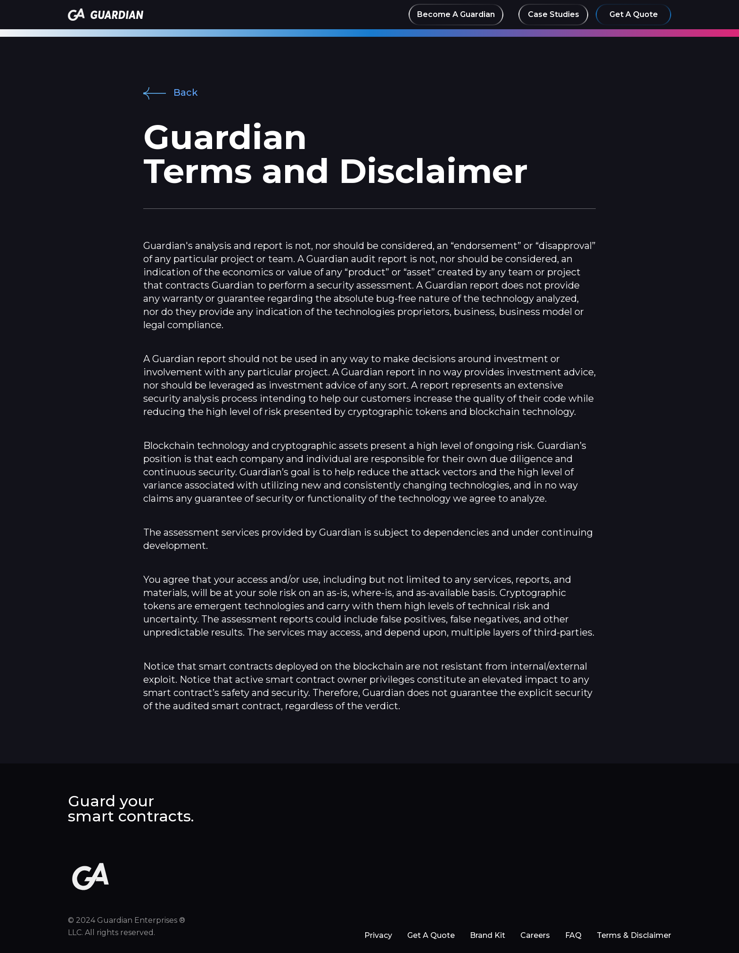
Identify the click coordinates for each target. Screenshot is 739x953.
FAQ (573, 935)
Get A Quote (633, 14)
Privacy (378, 935)
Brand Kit (487, 935)
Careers (535, 935)
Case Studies (553, 14)
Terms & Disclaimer (634, 935)
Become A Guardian (456, 14)
